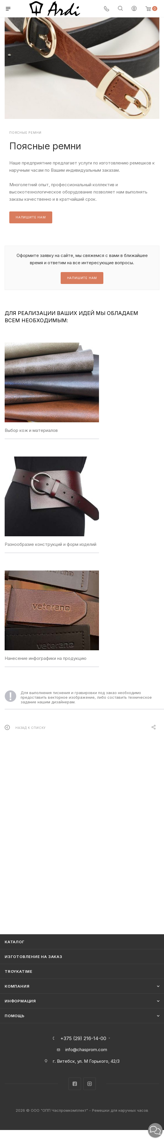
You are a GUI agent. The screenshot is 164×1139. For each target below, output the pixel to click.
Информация (20, 1001)
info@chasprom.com (86, 1049)
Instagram (89, 1084)
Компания (17, 986)
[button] (155, 1130)
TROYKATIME (19, 971)
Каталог (15, 941)
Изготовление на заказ (33, 956)
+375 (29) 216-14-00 (83, 1038)
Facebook (75, 1084)
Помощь (15, 1015)
